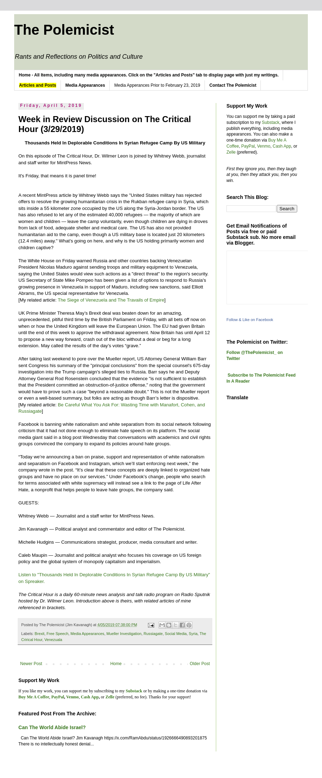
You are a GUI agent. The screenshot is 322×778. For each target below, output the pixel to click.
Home (116, 663)
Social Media (176, 633)
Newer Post (31, 663)
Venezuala (53, 639)
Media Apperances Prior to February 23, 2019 (157, 85)
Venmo (263, 146)
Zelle (231, 152)
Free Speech (57, 633)
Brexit (40, 633)
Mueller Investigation (124, 633)
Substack (270, 122)
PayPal (248, 146)
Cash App (282, 146)
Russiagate (153, 633)
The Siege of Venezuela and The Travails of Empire (111, 300)
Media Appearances (87, 633)
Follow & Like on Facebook (249, 320)
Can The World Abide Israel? (52, 727)
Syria (193, 633)
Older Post (200, 663)
